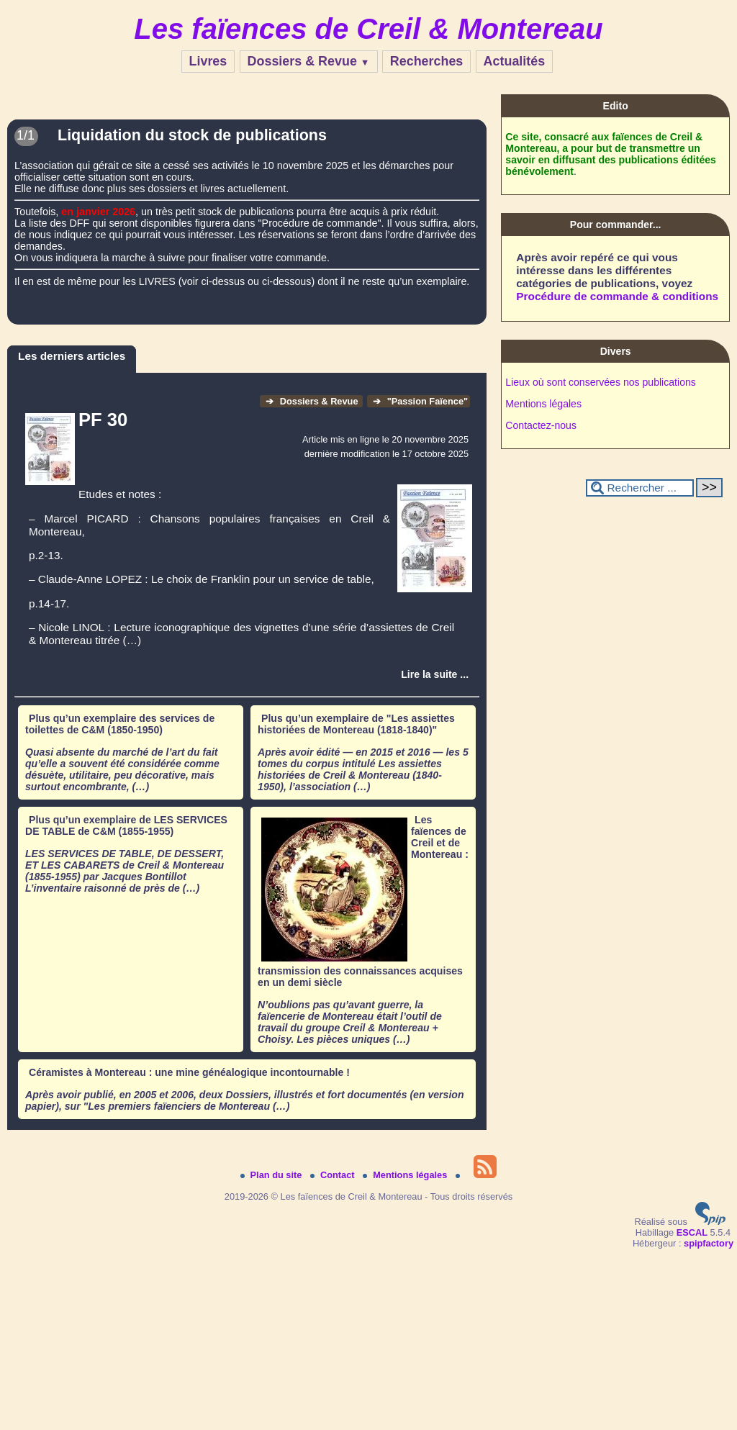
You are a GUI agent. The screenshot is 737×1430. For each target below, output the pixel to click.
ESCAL (692, 1232)
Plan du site (272, 1174)
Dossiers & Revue (309, 61)
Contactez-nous (541, 425)
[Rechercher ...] (640, 488)
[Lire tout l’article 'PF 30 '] (435, 674)
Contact (333, 1174)
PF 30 (102, 419)
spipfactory (708, 1243)
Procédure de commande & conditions (617, 296)
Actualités (515, 61)
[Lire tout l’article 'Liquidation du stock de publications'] (247, 173)
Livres (208, 61)
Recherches (427, 61)
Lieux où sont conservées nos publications (600, 382)
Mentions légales (543, 403)
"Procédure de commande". (321, 223)
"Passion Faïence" (420, 401)
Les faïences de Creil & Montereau (368, 29)
